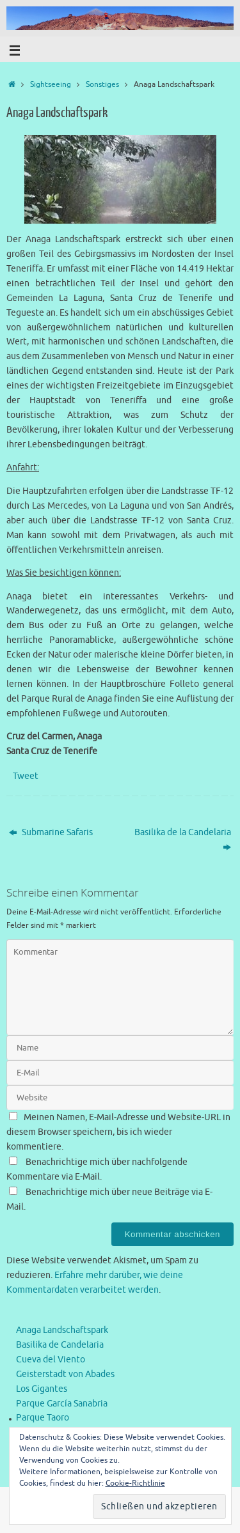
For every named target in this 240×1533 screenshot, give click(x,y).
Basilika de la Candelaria (182, 839)
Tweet (25, 776)
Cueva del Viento (50, 1359)
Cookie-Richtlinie (135, 1483)
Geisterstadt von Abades (65, 1374)
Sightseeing (50, 84)
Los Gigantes (41, 1388)
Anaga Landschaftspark (62, 1330)
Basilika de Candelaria (60, 1344)
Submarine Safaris (51, 832)
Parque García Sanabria (62, 1403)
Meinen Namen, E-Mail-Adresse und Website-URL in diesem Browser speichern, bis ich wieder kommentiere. (118, 1132)
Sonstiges (102, 84)
